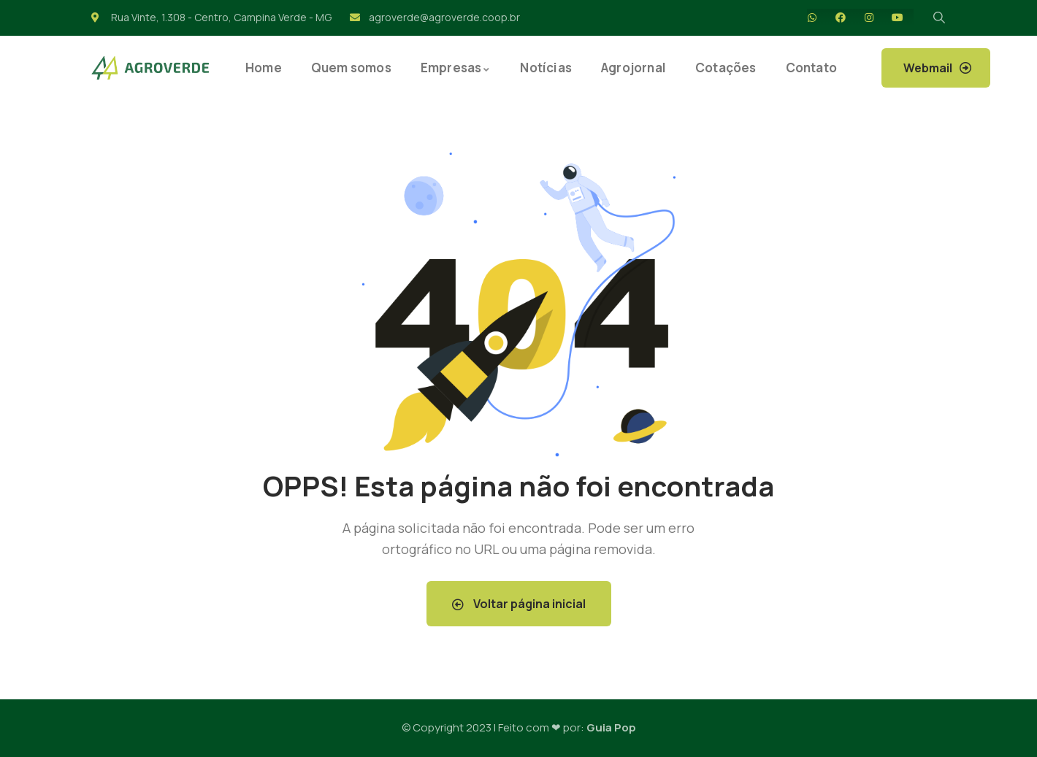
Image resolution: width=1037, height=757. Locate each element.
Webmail (927, 68)
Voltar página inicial (519, 604)
